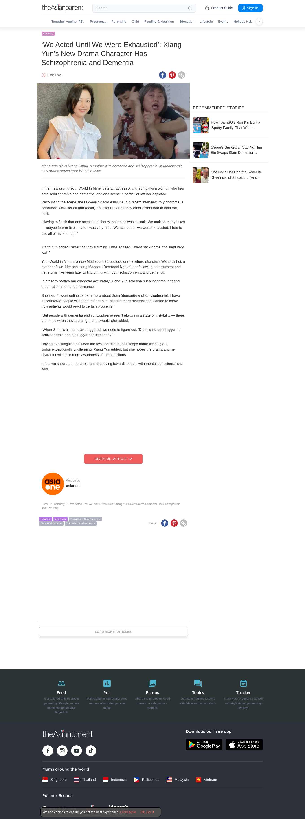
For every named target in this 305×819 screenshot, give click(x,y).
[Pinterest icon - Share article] (172, 74)
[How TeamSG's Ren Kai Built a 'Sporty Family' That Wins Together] (229, 124)
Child (135, 22)
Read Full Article (113, 458)
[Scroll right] (259, 21)
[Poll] (107, 695)
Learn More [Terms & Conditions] (128, 812)
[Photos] (152, 695)
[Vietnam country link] (206, 779)
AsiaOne (45, 518)
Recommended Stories (218, 107)
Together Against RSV (68, 22)
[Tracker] (244, 695)
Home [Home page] (45, 503)
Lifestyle (206, 22)
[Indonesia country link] (115, 779)
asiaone (73, 485)
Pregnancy (98, 22)
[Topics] (198, 695)
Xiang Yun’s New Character (85, 518)
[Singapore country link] (54, 779)
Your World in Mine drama (80, 523)
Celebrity (48, 33)
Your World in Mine (51, 523)
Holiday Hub (243, 22)
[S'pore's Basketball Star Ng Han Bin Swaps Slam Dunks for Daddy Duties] (229, 149)
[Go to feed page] (62, 10)
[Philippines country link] (146, 779)
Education (186, 22)
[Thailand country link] (85, 779)
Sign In (249, 8)
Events (223, 22)
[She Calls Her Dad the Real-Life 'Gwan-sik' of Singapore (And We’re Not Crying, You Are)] (229, 174)
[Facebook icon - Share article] (162, 74)
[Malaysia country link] (178, 779)
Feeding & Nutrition (159, 22)
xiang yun (60, 518)
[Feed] (62, 695)
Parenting (119, 22)
